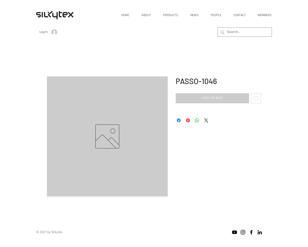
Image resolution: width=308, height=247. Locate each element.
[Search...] (244, 32)
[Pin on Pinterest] (188, 120)
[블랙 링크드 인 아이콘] (260, 232)
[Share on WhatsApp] (197, 120)
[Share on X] (206, 120)
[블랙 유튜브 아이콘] (234, 232)
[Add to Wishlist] (256, 98)
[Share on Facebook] (179, 120)
